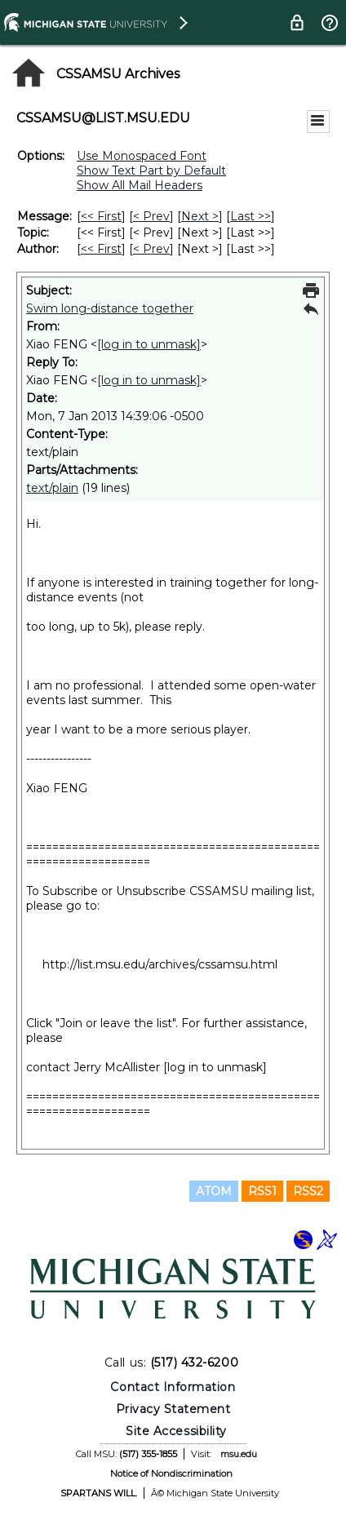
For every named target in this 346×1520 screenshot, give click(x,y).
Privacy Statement (173, 1409)
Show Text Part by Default (151, 170)
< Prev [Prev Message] (151, 216)
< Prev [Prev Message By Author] (151, 249)
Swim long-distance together (109, 308)
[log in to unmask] (149, 344)
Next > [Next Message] (200, 216)
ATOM (214, 1191)
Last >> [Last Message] (250, 216)
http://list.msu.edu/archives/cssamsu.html (159, 964)
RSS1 (262, 1191)
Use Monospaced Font (141, 155)
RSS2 (308, 1191)
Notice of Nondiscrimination (171, 1473)
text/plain (52, 488)
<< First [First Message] (101, 216)
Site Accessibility (176, 1431)
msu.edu (238, 1454)
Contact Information (172, 1387)
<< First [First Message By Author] (101, 249)
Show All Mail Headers (139, 185)
